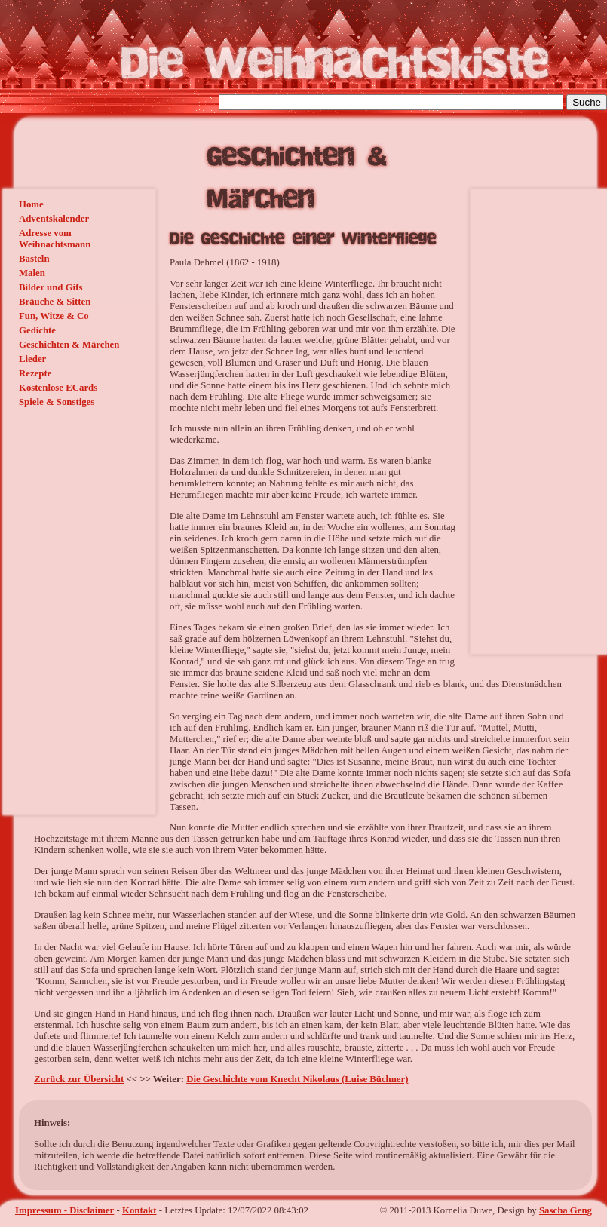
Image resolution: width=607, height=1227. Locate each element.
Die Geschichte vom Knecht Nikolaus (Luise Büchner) (297, 1079)
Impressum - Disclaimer (64, 1210)
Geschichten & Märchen (69, 344)
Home (31, 204)
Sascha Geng (565, 1210)
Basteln (34, 258)
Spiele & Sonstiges (56, 402)
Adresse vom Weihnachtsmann (54, 239)
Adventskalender (54, 218)
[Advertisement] (535, 420)
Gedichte (37, 330)
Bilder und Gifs (50, 287)
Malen (32, 273)
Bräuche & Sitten (54, 301)
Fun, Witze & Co (54, 316)
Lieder (32, 359)
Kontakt (139, 1210)
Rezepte (35, 373)
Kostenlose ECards (58, 387)
